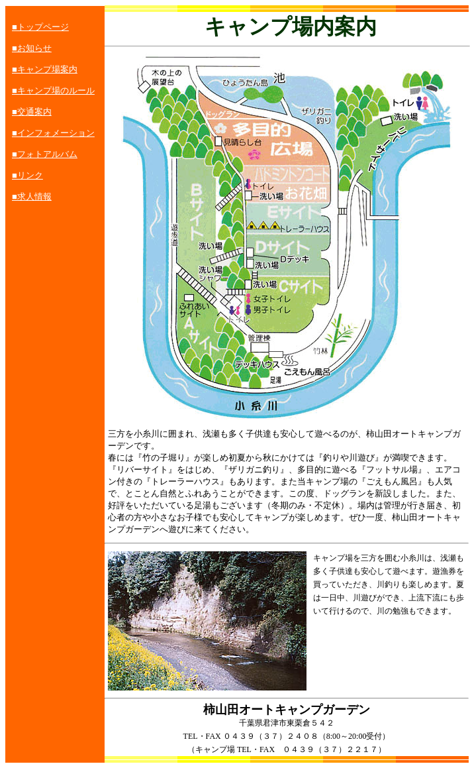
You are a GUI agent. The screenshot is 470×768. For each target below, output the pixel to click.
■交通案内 (32, 112)
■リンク (27, 175)
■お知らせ (32, 48)
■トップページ (40, 27)
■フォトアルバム (44, 154)
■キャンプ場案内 (44, 69)
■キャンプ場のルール (53, 90)
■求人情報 (32, 196)
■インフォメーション (53, 133)
